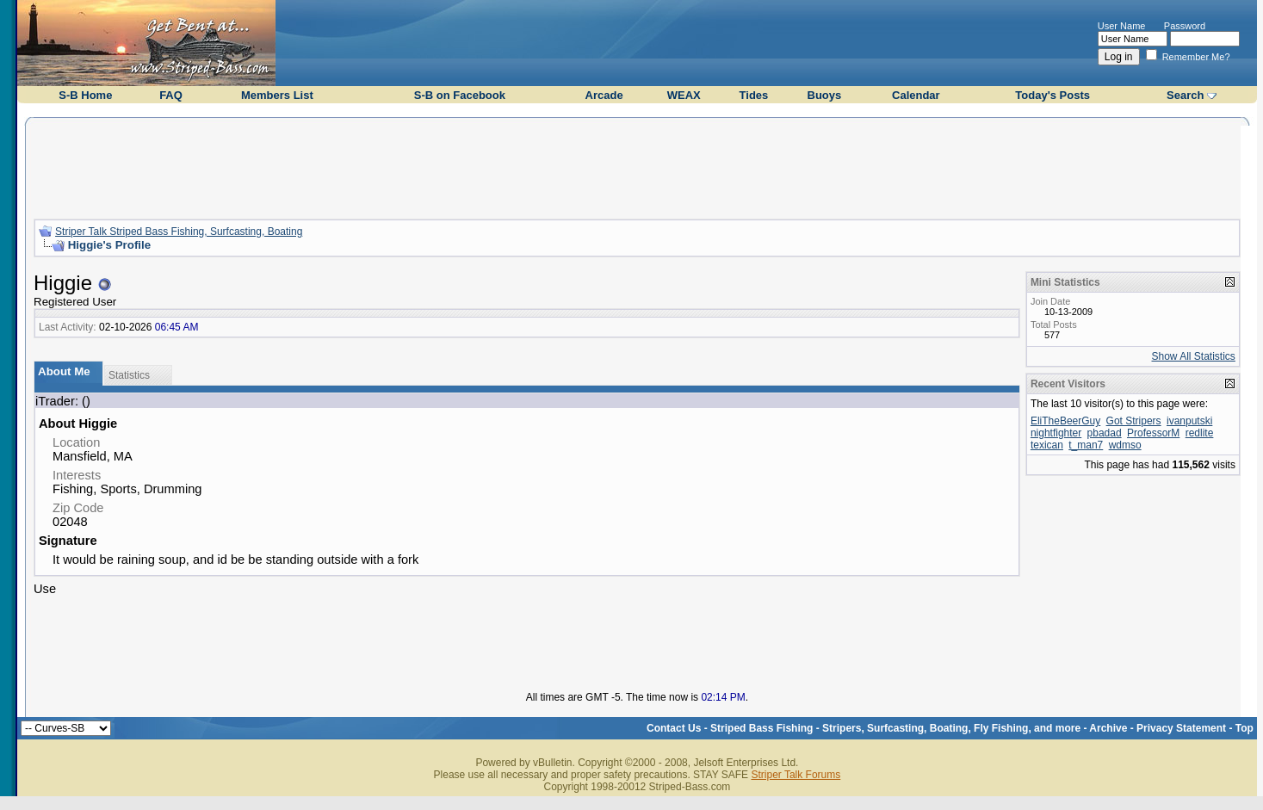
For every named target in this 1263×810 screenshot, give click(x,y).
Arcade (604, 95)
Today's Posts (1052, 95)
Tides (754, 95)
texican (1047, 445)
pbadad (1104, 433)
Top (1244, 728)
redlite (1200, 433)
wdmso (1125, 445)
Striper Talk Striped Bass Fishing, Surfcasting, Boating (178, 232)
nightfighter (1056, 433)
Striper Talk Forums (795, 775)
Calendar (916, 95)
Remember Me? (1188, 57)
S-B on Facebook (459, 95)
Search (1185, 95)
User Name (1122, 26)
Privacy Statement (1181, 728)
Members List (277, 95)
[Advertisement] (637, 166)
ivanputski (1189, 421)
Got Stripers (1133, 421)
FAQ (171, 95)
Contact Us (674, 728)
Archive (1108, 728)
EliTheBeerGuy (1065, 421)
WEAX (684, 95)
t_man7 (1085, 445)
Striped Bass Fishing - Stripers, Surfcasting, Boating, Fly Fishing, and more (895, 728)
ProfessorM (1153, 433)
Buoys (825, 95)
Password (1184, 26)
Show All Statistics (1193, 356)
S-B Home (85, 95)
